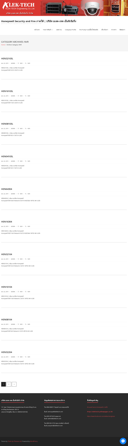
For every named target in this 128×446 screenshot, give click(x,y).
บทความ (59, 30)
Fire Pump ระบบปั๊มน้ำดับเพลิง (88, 30)
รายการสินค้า (47, 30)
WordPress (34, 441)
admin (13, 63)
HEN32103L (7, 58)
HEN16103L (7, 91)
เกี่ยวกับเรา (104, 30)
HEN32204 (6, 352)
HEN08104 (6, 319)
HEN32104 (6, 254)
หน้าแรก (37, 30)
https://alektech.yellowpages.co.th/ (100, 412)
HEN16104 (6, 286)
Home (3, 45)
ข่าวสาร (113, 30)
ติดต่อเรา (122, 30)
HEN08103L (7, 123)
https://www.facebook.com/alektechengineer (101, 416)
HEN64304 (6, 189)
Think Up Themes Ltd (15, 441)
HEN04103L (7, 156)
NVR (21, 63)
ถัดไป (14, 384)
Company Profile (70, 30)
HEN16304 (6, 221)
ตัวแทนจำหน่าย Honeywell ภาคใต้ (97, 407)
